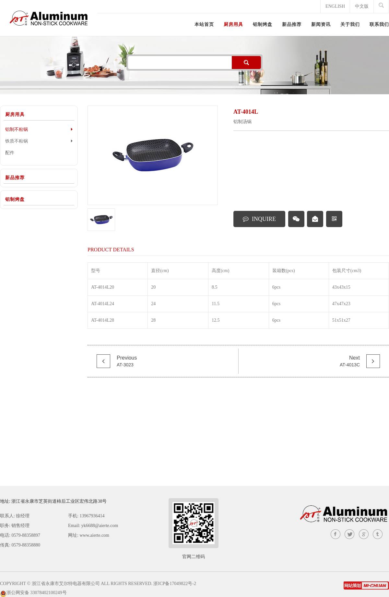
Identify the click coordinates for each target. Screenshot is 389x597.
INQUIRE (259, 219)
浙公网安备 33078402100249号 (36, 592)
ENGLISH (335, 6)
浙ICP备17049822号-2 (174, 583)
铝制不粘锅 (39, 129)
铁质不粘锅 (39, 140)
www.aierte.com (94, 535)
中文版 (362, 6)
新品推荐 (15, 177)
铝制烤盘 (15, 199)
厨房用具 (15, 114)
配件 (9, 152)
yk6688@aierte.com (99, 525)
